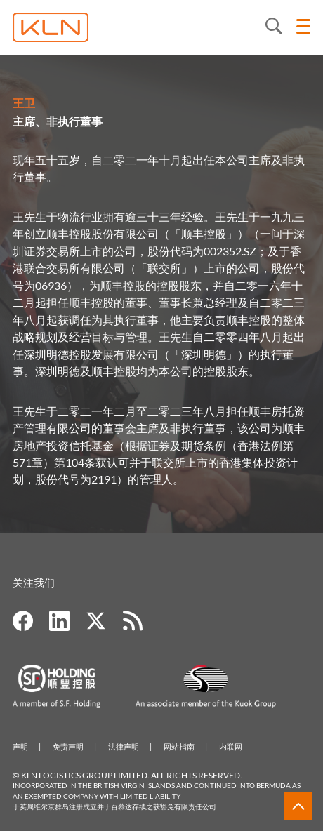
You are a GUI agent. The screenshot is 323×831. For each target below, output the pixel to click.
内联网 (230, 746)
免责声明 (68, 746)
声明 (20, 746)
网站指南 (179, 746)
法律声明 (123, 746)
